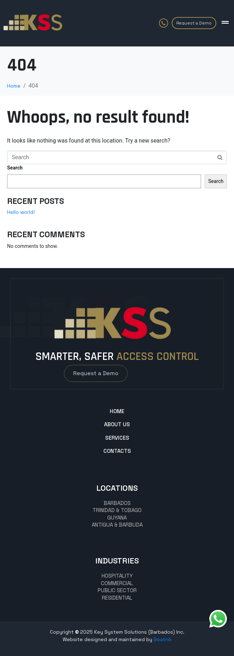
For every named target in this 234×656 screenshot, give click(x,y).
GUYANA (117, 517)
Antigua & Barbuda (117, 524)
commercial (117, 583)
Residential (117, 597)
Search (15, 168)
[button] (225, 22)
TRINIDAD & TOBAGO (117, 510)
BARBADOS (117, 503)
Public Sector (117, 590)
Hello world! (21, 212)
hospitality (117, 575)
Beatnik (163, 639)
